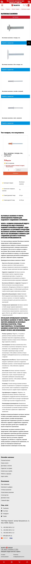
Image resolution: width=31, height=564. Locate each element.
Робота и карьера (6, 473)
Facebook (6, 508)
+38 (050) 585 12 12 (8, 530)
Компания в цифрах (6, 487)
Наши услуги (4, 463)
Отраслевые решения (7, 492)
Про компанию (5, 484)
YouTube (5, 511)
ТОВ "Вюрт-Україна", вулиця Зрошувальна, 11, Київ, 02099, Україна (15, 522)
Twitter (5, 516)
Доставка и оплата (6, 465)
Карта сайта (4, 476)
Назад (2, 9)
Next (28, 155)
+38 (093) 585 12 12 (8, 527)
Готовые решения (6, 489)
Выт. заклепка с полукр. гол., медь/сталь (15, 155)
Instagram (6, 513)
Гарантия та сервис (6, 468)
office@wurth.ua (7, 535)
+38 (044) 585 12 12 (8, 532)
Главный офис (5, 500)
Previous (3, 155)
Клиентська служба (6, 471)
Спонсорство (4, 495)
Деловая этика (5, 497)
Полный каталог (5, 460)
